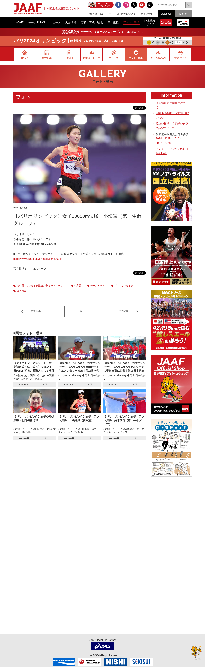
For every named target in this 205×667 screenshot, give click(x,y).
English (183, 13)
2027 (159, 142)
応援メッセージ (91, 58)
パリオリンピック (123, 285)
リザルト (69, 58)
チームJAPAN (158, 58)
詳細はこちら (135, 31)
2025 (167, 138)
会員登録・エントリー (99, 13)
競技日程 (47, 58)
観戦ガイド (180, 58)
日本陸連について (126, 13)
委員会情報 (147, 13)
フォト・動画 (136, 58)
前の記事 (36, 311)
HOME (24, 58)
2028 (167, 142)
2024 (159, 138)
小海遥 (77, 285)
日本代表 (21, 290)
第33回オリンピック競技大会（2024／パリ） (41, 285)
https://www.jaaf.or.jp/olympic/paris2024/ (37, 258)
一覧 (79, 311)
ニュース (113, 58)
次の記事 (123, 311)
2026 (176, 138)
